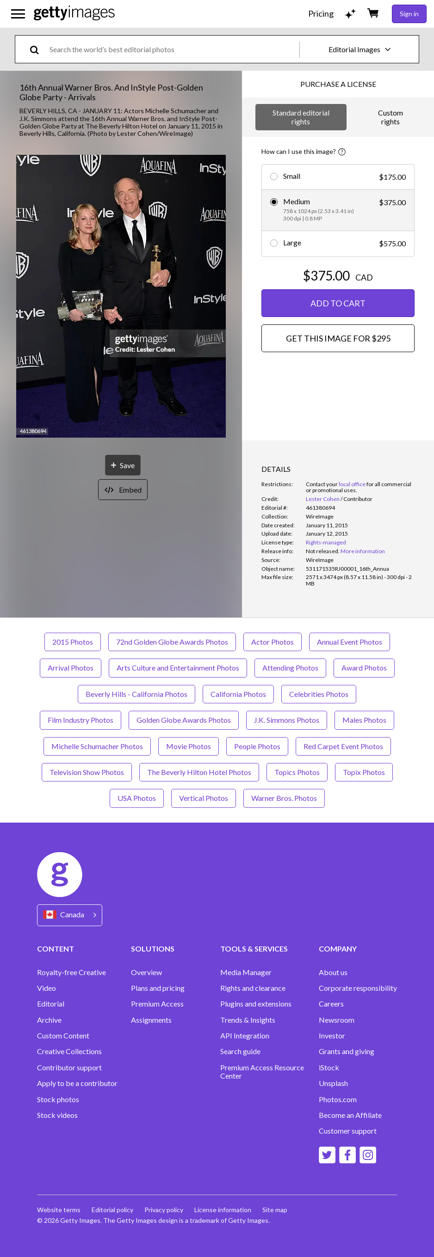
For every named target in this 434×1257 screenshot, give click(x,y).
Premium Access (157, 1004)
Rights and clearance (252, 988)
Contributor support (69, 1067)
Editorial (50, 1004)
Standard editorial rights (301, 116)
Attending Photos (290, 667)
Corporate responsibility (358, 988)
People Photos (257, 746)
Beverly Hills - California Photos (136, 694)
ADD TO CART (338, 303)
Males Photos (364, 719)
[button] (121, 297)
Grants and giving (346, 1051)
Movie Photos (188, 746)
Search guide (240, 1051)
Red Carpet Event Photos (343, 746)
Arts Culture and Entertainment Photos (178, 667)
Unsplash (333, 1083)
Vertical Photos (203, 797)
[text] (172, 49)
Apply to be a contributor (77, 1083)
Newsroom (336, 1020)
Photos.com (338, 1099)
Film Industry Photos (80, 719)
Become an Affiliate (350, 1115)
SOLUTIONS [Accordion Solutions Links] (152, 948)
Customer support (348, 1131)
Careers (331, 1004)
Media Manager (246, 972)
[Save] (123, 465)
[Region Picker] (69, 915)
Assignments (151, 1020)
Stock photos (58, 1099)
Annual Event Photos (349, 641)
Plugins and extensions (255, 1004)
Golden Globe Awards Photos (183, 719)
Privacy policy (163, 1210)
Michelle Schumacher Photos (97, 746)
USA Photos (137, 797)
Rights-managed (326, 542)
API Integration (244, 1035)
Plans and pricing (158, 988)
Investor (332, 1035)
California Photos (238, 694)
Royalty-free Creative (71, 972)
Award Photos (364, 667)
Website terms (59, 1210)
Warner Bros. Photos (284, 797)
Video (46, 988)
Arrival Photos (70, 667)
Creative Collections (69, 1051)
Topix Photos (364, 772)
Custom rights (390, 116)
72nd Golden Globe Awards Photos (172, 641)
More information (363, 551)
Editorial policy (112, 1210)
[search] (38, 49)
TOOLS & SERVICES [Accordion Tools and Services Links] (254, 948)
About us (333, 972)
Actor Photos (272, 641)
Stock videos (57, 1115)
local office (352, 484)
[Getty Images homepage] (74, 13)
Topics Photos (297, 772)
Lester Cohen (323, 498)
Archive (49, 1020)
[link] (323, 551)
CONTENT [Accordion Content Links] (55, 948)
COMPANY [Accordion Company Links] (338, 948)
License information (222, 1210)
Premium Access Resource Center (262, 1071)
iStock (329, 1067)
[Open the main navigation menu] (18, 14)
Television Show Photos (87, 772)
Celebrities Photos (318, 694)
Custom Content (63, 1035)
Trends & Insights (247, 1020)
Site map (274, 1210)
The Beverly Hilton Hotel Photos (199, 772)
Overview (146, 972)
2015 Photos (72, 641)
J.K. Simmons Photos (286, 719)
